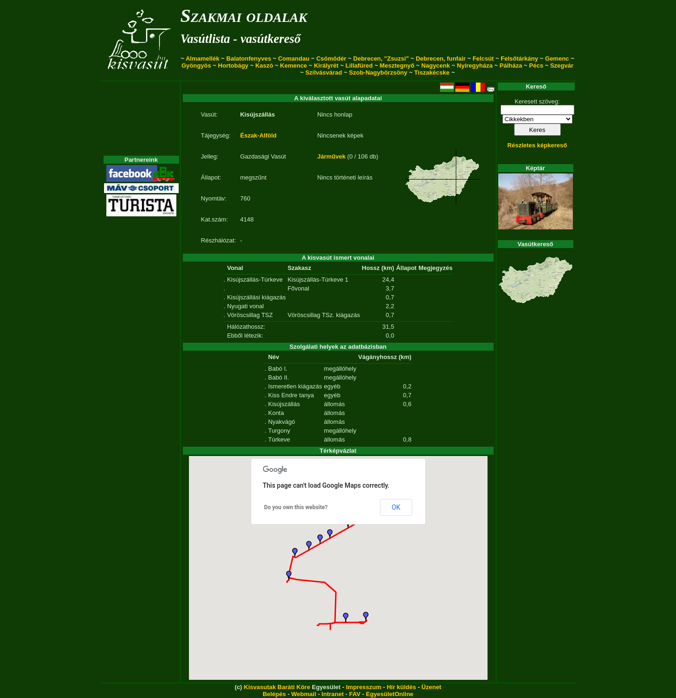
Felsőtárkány (519, 58)
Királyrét (326, 65)
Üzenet (431, 687)
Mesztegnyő (397, 65)
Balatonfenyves (248, 58)
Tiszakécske (432, 72)
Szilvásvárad (323, 72)
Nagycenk (435, 65)
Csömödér (331, 58)
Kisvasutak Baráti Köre (277, 687)
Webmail (303, 694)
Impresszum (363, 687)
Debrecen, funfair (441, 58)
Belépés (274, 694)
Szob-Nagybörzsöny (378, 72)
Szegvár (561, 65)
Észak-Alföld (258, 135)
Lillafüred (359, 65)
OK (396, 507)
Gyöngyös (196, 65)
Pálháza (511, 65)
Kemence (293, 65)
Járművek (331, 156)
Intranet (332, 694)
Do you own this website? (296, 507)
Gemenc (557, 58)
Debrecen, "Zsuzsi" (381, 58)
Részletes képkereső (537, 145)
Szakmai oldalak (244, 15)
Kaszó (264, 65)
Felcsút (483, 58)
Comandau (293, 58)
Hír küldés (401, 687)
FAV (354, 694)
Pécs (536, 65)
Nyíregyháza (475, 65)
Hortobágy (233, 65)
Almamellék (202, 58)
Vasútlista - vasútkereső (241, 39)
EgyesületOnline (389, 694)
